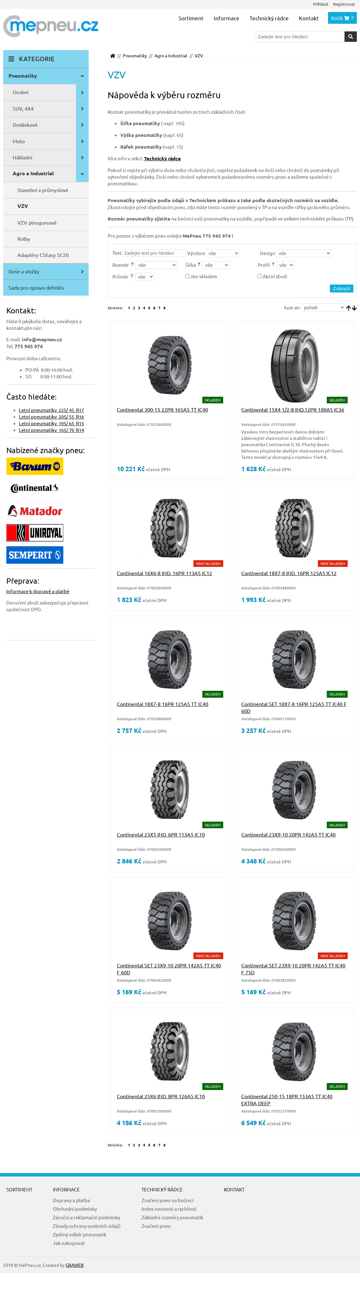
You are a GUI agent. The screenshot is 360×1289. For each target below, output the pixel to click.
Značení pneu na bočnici (167, 1200)
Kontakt (309, 18)
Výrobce (196, 253)
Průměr (120, 276)
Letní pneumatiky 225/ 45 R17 (51, 410)
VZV (199, 55)
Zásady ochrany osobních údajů (87, 1226)
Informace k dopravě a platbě (37, 591)
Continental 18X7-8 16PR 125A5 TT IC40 (162, 704)
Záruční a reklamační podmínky (86, 1217)
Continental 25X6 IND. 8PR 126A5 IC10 (161, 1096)
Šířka (190, 265)
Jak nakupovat (69, 1243)
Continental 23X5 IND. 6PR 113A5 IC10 (161, 834)
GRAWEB (75, 1265)
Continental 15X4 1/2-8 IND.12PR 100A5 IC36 (292, 409)
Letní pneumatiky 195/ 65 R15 (51, 423)
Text (117, 253)
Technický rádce (269, 18)
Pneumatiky (135, 55)
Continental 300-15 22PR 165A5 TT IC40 (162, 409)
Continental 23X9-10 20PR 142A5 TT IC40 (288, 834)
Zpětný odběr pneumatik (79, 1234)
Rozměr (120, 265)
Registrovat (344, 4)
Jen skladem (201, 276)
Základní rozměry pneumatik (172, 1217)
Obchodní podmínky (75, 1209)
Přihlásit (320, 4)
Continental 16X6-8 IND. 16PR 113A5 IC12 (164, 573)
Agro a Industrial (171, 55)
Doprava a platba (71, 1200)
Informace (226, 18)
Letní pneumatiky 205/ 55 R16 (51, 417)
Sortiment (191, 18)
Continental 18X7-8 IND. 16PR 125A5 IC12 (289, 573)
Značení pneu (156, 1226)
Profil (264, 265)
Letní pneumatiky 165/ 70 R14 (51, 430)
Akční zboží (272, 276)
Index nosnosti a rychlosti (169, 1209)
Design (267, 253)
